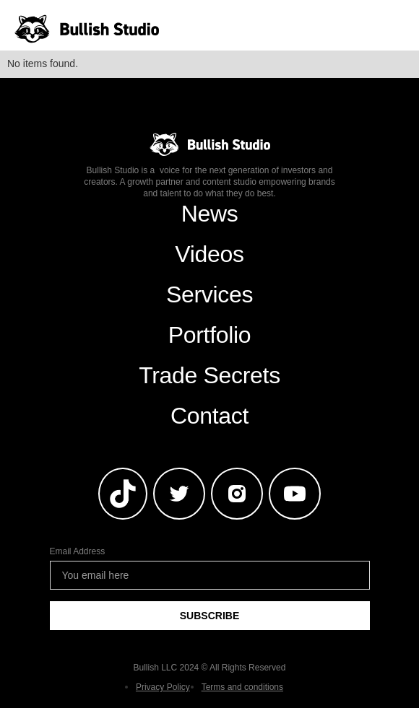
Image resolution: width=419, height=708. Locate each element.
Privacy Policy (163, 687)
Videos (209, 254)
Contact (209, 416)
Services (209, 294)
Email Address (77, 551)
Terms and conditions (242, 687)
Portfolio (209, 335)
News (209, 214)
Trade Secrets (209, 375)
